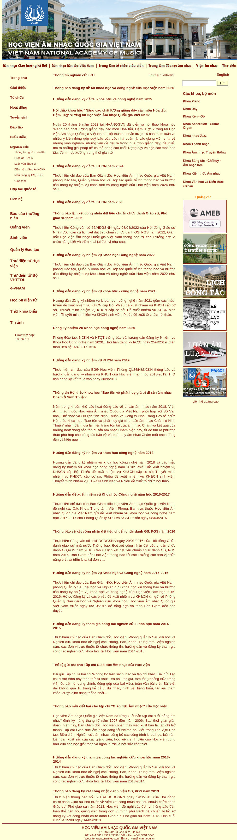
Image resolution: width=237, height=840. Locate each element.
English (223, 75)
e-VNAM (17, 288)
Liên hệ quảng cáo (205, 401)
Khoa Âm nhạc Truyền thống (204, 152)
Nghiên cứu (19, 147)
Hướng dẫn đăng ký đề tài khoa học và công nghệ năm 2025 (102, 99)
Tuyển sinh (19, 117)
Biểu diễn (18, 137)
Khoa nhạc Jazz (194, 136)
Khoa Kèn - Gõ (194, 116)
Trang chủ (18, 78)
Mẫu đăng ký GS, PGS (28, 175)
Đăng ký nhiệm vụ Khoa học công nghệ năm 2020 (94, 328)
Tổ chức (17, 98)
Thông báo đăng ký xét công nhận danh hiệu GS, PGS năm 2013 (106, 791)
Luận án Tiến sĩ (23, 157)
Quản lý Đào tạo (24, 250)
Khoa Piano (191, 101)
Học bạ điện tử (23, 300)
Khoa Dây (190, 109)
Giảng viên (20, 227)
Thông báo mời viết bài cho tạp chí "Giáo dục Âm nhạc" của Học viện (110, 706)
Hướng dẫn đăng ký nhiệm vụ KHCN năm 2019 (91, 360)
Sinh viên (18, 238)
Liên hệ (16, 199)
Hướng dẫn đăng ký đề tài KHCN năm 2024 (88, 166)
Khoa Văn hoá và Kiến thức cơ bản (203, 184)
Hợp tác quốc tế (23, 189)
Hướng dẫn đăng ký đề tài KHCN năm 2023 (88, 202)
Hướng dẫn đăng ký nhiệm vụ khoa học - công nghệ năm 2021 (104, 291)
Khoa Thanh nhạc (196, 144)
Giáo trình (20, 180)
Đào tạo (16, 127)
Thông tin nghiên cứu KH (29, 152)
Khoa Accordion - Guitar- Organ (201, 125)
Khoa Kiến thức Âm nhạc (201, 173)
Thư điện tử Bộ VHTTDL (24, 277)
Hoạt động (18, 107)
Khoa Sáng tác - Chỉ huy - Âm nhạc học (202, 163)
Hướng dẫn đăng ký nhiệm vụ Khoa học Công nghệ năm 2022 (104, 255)
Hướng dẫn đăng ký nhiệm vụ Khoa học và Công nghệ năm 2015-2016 (110, 573)
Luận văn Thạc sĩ (25, 163)
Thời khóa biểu (23, 311)
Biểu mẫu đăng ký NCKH (29, 169)
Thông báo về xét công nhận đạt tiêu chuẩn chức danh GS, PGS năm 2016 (114, 531)
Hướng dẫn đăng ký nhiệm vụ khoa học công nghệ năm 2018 (103, 453)
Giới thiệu (18, 88)
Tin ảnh (17, 322)
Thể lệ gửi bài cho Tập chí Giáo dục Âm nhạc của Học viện (101, 665)
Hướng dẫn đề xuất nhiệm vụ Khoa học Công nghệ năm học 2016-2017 (111, 494)
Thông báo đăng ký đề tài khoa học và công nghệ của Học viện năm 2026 (113, 88)
